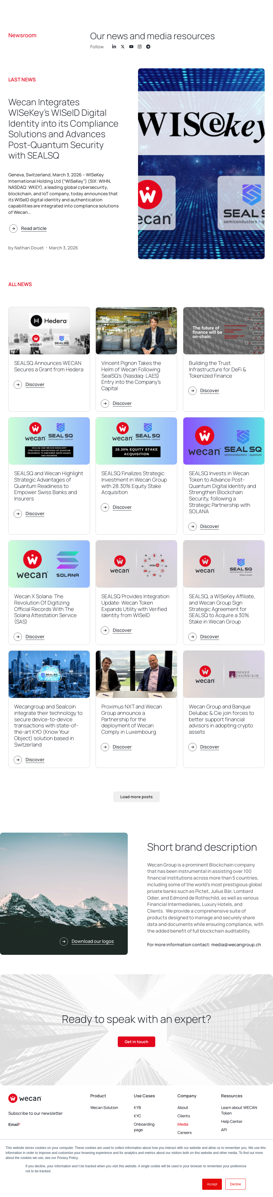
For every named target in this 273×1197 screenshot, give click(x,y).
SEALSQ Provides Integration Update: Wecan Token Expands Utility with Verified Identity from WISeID (135, 606)
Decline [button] (235, 1184)
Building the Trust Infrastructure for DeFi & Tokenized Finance (217, 369)
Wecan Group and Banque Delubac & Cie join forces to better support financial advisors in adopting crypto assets (221, 719)
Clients (183, 1116)
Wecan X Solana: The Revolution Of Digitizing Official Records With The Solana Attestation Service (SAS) (45, 609)
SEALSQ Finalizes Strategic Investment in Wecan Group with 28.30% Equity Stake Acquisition (134, 483)
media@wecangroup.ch (236, 945)
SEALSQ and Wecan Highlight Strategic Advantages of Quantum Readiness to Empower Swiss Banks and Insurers (48, 486)
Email (13, 1125)
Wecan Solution (104, 1107)
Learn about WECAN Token (239, 1110)
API (224, 1130)
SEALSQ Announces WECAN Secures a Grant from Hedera (48, 366)
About (182, 1107)
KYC (137, 1116)
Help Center (231, 1121)
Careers (184, 1132)
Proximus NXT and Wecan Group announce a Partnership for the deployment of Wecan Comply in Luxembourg (131, 719)
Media (182, 1124)
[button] (136, 797)
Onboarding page (138, 1127)
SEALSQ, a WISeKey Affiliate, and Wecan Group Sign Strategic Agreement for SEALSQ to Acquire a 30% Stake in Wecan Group (222, 609)
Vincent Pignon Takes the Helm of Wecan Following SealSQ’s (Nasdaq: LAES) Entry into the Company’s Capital (131, 375)
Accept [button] (212, 1184)
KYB (137, 1107)
